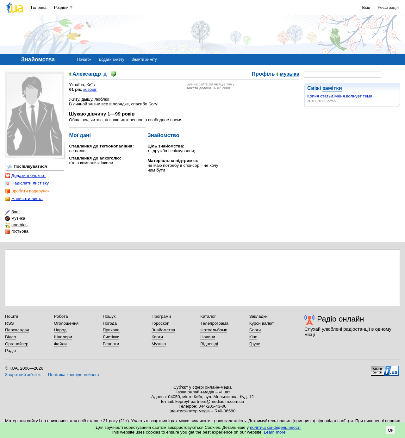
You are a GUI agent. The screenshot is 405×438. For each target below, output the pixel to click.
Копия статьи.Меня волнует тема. (340, 96)
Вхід (366, 7)
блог (12, 212)
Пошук (109, 316)
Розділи (61, 7)
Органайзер (16, 343)
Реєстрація (388, 7)
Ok (390, 430)
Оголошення (66, 323)
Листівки (111, 337)
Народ (60, 330)
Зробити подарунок (27, 191)
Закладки (258, 316)
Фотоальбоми (213, 330)
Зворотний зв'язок (22, 374)
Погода (110, 323)
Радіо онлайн (340, 319)
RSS (9, 323)
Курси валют (261, 323)
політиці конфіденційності (275, 427)
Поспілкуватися (27, 166)
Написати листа (24, 198)
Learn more (275, 432)
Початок (84, 59)
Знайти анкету (144, 59)
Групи (254, 343)
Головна (39, 7)
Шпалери (63, 337)
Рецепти (111, 343)
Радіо (10, 350)
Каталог (208, 316)
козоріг (90, 89)
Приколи (111, 330)
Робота (61, 316)
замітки (332, 88)
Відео (10, 337)
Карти (157, 337)
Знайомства (163, 330)
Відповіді (209, 343)
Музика (159, 343)
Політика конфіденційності (74, 374)
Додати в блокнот (25, 175)
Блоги (255, 330)
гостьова (16, 231)
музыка (289, 74)
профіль (16, 225)
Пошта (11, 316)
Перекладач (17, 330)
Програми (161, 316)
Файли (60, 343)
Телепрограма (214, 323)
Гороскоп (160, 323)
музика (15, 218)
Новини (207, 337)
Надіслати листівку (27, 183)
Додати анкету (111, 59)
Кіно (253, 337)
